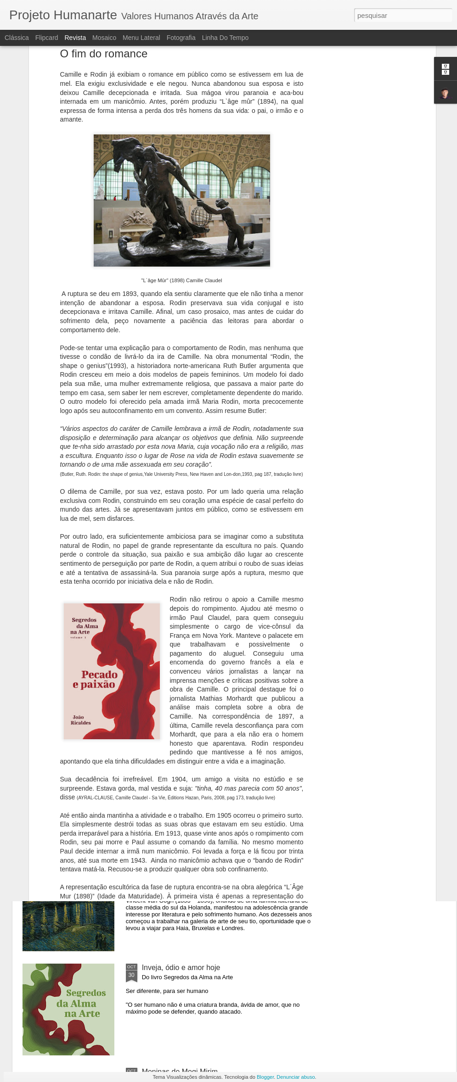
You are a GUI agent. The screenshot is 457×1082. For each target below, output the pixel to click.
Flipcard (46, 37)
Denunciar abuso (295, 1077)
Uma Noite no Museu (176, 863)
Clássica (17, 37)
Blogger (265, 1077)
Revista (75, 37)
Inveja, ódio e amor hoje (181, 967)
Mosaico (104, 37)
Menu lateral (141, 37)
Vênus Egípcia (165, 759)
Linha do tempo (225, 37)
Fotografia (181, 37)
